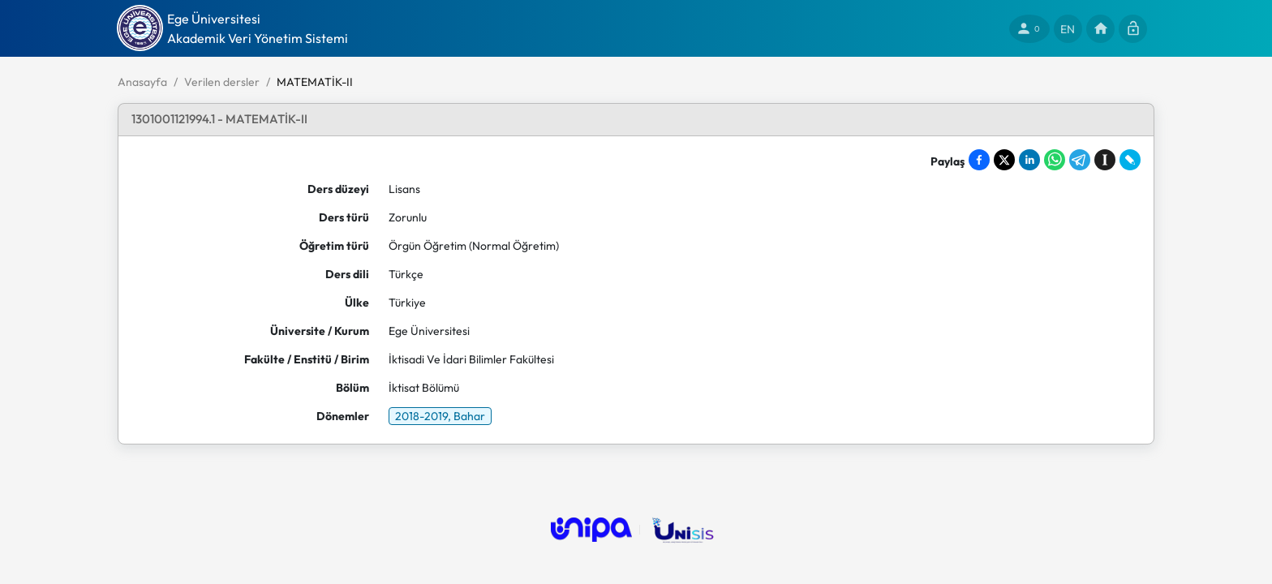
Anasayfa (142, 82)
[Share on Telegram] (1079, 159)
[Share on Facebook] (979, 159)
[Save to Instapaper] (1104, 159)
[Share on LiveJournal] (1130, 159)
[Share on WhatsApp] (1054, 159)
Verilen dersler (222, 82)
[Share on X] (1004, 159)
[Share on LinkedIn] (1029, 159)
